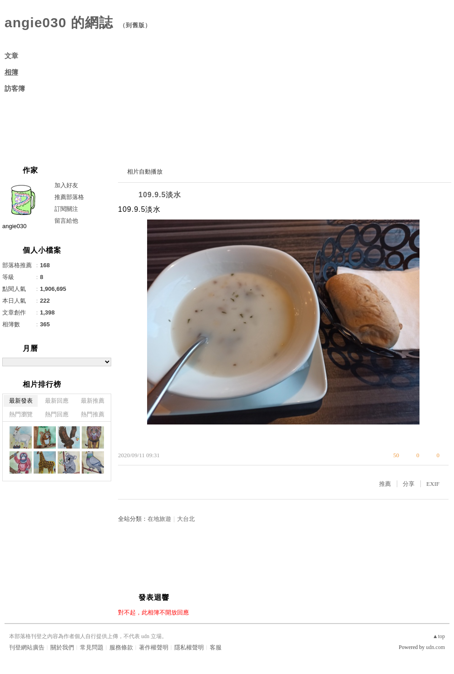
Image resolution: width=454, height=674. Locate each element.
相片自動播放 (145, 171)
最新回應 (57, 400)
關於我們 (62, 647)
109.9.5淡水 (159, 195)
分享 (409, 483)
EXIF (432, 483)
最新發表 (21, 400)
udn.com (435, 647)
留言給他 (66, 220)
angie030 (14, 226)
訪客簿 (15, 88)
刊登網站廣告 (26, 647)
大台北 (186, 518)
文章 (11, 56)
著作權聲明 (153, 647)
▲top (439, 636)
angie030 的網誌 (59, 22)
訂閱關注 (66, 208)
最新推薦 (92, 400)
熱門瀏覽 (21, 414)
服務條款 (121, 647)
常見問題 (92, 647)
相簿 (11, 72)
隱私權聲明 (189, 647)
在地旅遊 (159, 518)
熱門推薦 (92, 414)
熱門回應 (57, 414)
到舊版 (135, 25)
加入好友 (66, 185)
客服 (216, 647)
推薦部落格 (69, 197)
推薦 (385, 483)
